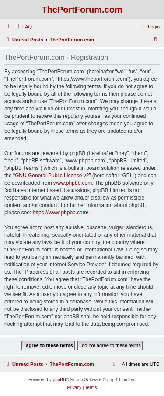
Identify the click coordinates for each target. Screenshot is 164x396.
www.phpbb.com (72, 183)
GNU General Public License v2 (52, 175)
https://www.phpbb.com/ (60, 213)
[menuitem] (23, 26)
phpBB (59, 379)
